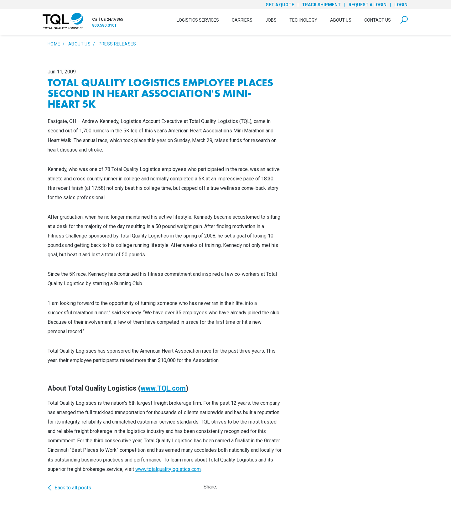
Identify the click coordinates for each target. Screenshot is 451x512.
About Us (340, 20)
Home (54, 43)
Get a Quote (280, 5)
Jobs (271, 20)
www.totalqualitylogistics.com (168, 469)
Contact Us (377, 20)
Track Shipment (321, 5)
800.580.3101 (104, 25)
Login (400, 5)
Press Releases (117, 43)
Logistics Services (198, 20)
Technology (303, 20)
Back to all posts (69, 488)
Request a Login (367, 5)
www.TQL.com (163, 388)
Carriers (242, 20)
